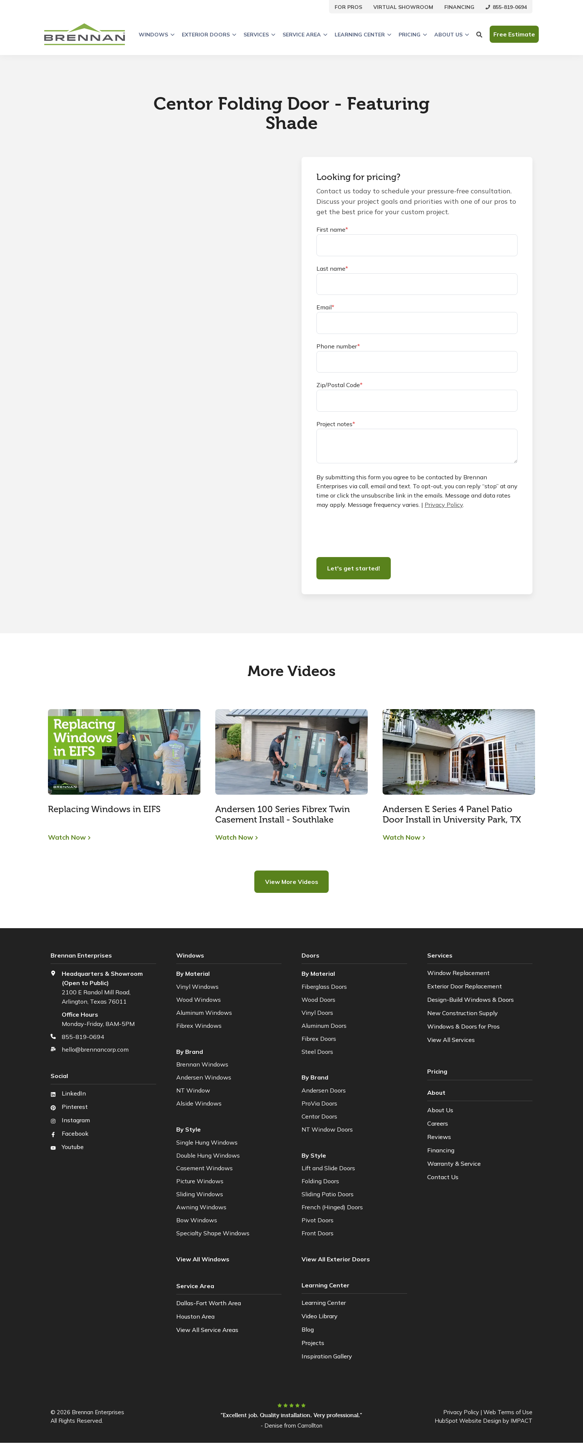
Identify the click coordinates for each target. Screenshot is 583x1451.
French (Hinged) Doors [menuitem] (332, 1207)
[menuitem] (348, 6)
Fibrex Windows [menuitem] (199, 1025)
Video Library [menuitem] (320, 1316)
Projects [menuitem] (313, 1343)
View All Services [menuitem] (451, 1039)
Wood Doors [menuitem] (318, 999)
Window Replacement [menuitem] (458, 973)
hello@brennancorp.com (95, 1049)
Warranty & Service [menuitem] (454, 1163)
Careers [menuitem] (437, 1122)
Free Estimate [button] (514, 34)
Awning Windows (201, 1207)
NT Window (193, 1090)
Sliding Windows (199, 1194)
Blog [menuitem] (308, 1329)
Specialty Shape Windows (212, 1233)
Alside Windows (199, 1103)
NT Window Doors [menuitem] (327, 1129)
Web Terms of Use (507, 1412)
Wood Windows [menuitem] (198, 999)
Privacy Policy (444, 504)
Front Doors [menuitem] (318, 1233)
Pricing (413, 34)
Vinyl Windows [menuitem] (197, 986)
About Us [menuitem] (440, 1109)
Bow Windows (196, 1220)
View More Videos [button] (291, 881)
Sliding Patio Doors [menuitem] (328, 1194)
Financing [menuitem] (440, 1149)
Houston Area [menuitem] (195, 1316)
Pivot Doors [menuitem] (318, 1220)
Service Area (305, 34)
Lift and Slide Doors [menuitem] (328, 1168)
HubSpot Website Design (468, 1420)
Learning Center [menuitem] (324, 1302)
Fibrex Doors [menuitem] (319, 1038)
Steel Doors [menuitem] (317, 1051)
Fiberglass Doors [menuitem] (324, 986)
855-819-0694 (83, 1036)
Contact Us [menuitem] (442, 1176)
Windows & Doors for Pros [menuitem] (463, 1026)
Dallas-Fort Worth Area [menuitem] (208, 1302)
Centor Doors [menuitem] (319, 1116)
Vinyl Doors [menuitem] (317, 1012)
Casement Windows (204, 1168)
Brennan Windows (202, 1064)
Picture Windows (199, 1181)
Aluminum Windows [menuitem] (204, 1012)
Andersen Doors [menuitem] (324, 1090)
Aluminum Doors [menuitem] (324, 1025)
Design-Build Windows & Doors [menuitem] (470, 999)
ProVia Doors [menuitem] (319, 1103)
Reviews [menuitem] (439, 1136)
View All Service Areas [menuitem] (207, 1329)
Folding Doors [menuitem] (320, 1181)
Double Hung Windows (208, 1155)
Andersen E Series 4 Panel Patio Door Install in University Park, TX (452, 814)
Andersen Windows (203, 1077)
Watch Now (67, 837)
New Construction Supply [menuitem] (462, 1013)
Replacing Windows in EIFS (104, 809)
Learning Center (363, 34)
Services (259, 34)
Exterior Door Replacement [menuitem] (464, 986)
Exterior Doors (209, 34)
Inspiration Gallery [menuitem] (327, 1356)
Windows (156, 34)
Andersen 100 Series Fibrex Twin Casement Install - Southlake (282, 814)
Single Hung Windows (207, 1142)
